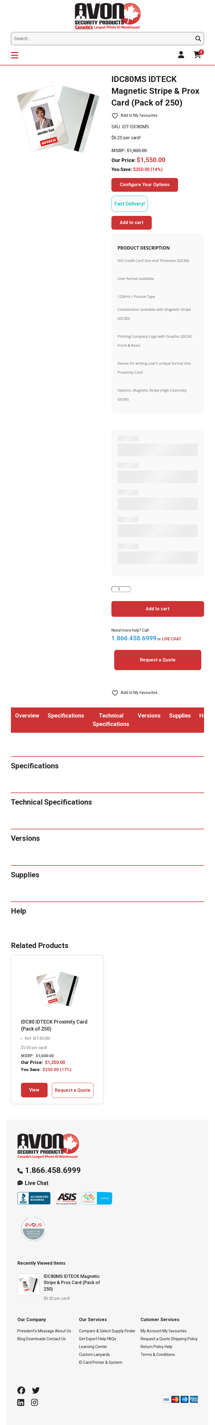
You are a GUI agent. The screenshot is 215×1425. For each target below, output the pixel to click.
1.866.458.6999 (53, 1170)
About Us (63, 1331)
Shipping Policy (184, 1339)
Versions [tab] (149, 715)
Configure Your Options (145, 184)
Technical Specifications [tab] (111, 719)
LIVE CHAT (171, 639)
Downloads (36, 1339)
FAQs (111, 1339)
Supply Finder (123, 1331)
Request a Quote (158, 660)
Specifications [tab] (66, 715)
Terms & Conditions (158, 1354)
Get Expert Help (92, 1339)
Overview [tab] (27, 715)
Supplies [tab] (180, 715)
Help (168, 1346)
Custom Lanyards (94, 1354)
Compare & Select (95, 1331)
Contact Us (56, 1339)
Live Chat (36, 1183)
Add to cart (131, 222)
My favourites (174, 1331)
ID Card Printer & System (100, 1362)
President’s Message (35, 1331)
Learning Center (93, 1346)
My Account (151, 1331)
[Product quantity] (121, 589)
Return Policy (152, 1346)
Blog (21, 1339)
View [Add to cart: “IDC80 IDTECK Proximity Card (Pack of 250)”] (34, 1090)
